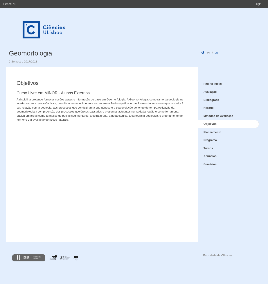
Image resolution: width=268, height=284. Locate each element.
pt (208, 52)
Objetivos (209, 123)
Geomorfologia (30, 53)
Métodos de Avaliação (218, 116)
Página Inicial (212, 83)
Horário (208, 107)
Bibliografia (211, 100)
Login (257, 3)
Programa (210, 140)
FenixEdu (9, 4)
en (216, 52)
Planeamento (212, 132)
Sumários (209, 164)
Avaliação (210, 91)
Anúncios (209, 156)
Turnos (208, 148)
